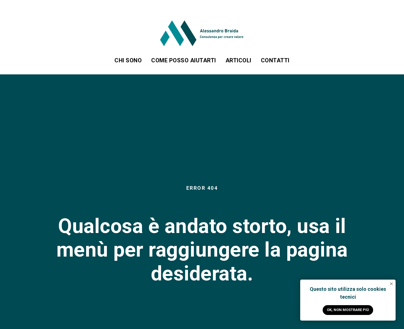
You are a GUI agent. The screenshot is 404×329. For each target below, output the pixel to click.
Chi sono (128, 60)
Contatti (275, 60)
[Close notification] (391, 284)
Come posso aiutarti (183, 60)
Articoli (238, 60)
